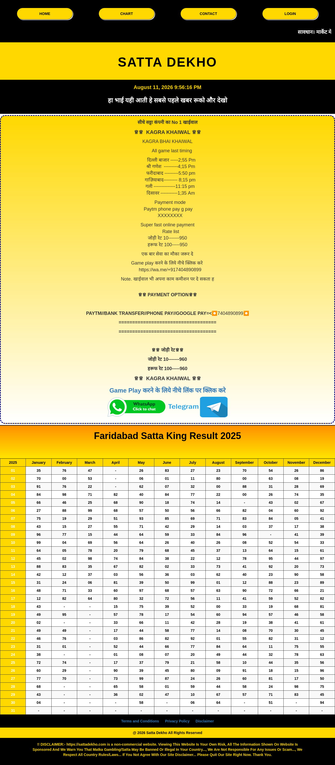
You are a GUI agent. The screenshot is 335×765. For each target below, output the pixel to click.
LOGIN (290, 14)
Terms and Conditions (140, 721)
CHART (126, 14)
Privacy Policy (177, 721)
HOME (44, 14)
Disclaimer (205, 721)
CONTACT (208, 14)
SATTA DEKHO (167, 62)
